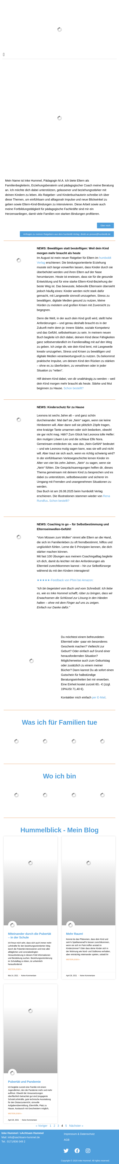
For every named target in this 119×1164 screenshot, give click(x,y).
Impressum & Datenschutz (79, 1134)
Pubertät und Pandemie (24, 1081)
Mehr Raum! (74, 933)
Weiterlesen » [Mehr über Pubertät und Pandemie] (15, 1114)
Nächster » (76, 1125)
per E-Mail (98, 697)
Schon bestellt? (74, 388)
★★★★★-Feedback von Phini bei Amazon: (65, 580)
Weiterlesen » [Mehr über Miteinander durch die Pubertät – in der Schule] (15, 969)
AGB (67, 1139)
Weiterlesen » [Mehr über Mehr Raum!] (73, 960)
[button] (4, 54)
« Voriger (41, 1125)
